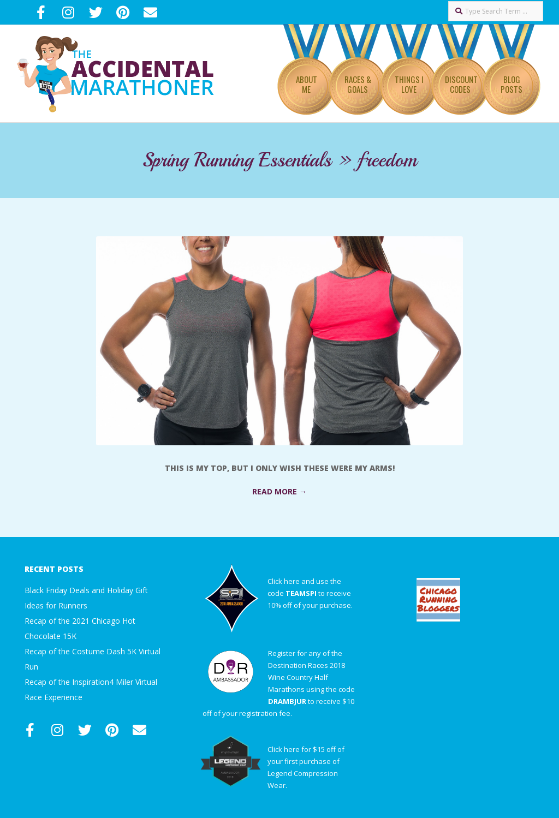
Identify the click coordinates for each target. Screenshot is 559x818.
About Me (306, 84)
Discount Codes (461, 84)
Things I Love (409, 84)
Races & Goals (357, 84)
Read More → (279, 491)
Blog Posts (511, 84)
